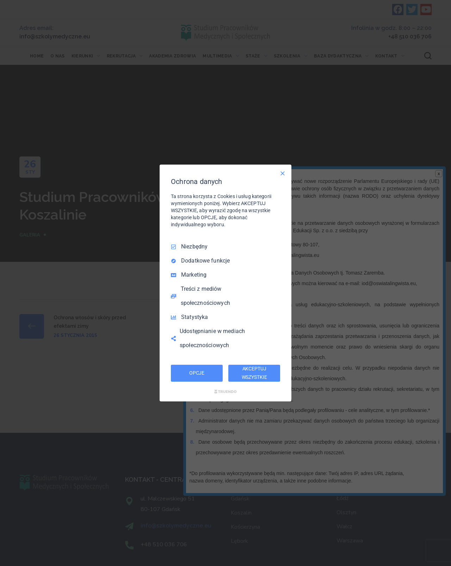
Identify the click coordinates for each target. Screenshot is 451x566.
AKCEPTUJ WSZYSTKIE (254, 373)
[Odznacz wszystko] (282, 173)
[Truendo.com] (225, 391)
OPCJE (196, 373)
